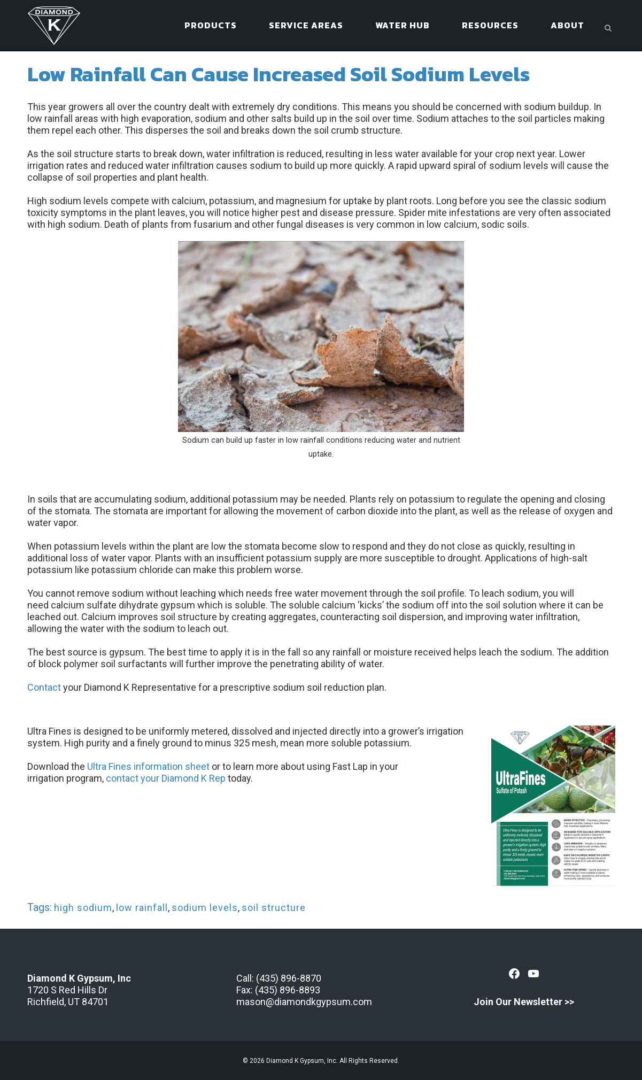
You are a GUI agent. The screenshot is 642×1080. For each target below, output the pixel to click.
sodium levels (205, 907)
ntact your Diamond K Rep (171, 778)
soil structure (274, 907)
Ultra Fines (109, 766)
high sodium (83, 907)
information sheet (171, 766)
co (111, 778)
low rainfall (142, 907)
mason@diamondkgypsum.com (304, 1001)
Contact (44, 687)
